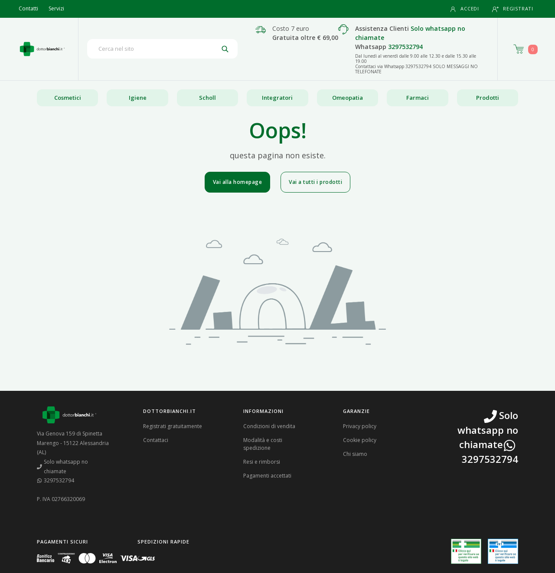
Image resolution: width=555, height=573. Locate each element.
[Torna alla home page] (42, 49)
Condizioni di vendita (269, 426)
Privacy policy (359, 426)
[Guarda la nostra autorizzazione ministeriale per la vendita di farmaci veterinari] (503, 551)
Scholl (207, 98)
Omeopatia (347, 98)
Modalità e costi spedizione (262, 444)
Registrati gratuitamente (172, 426)
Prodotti (487, 98)
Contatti (28, 8)
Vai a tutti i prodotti (315, 182)
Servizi (56, 8)
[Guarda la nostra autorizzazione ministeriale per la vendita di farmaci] (466, 551)
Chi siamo (355, 454)
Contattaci (155, 440)
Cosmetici (67, 98)
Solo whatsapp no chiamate (62, 466)
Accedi (464, 9)
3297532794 (405, 47)
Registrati (512, 9)
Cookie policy (359, 440)
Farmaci (417, 98)
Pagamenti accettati (267, 475)
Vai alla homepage (237, 182)
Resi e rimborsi (261, 461)
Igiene (138, 98)
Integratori (277, 98)
